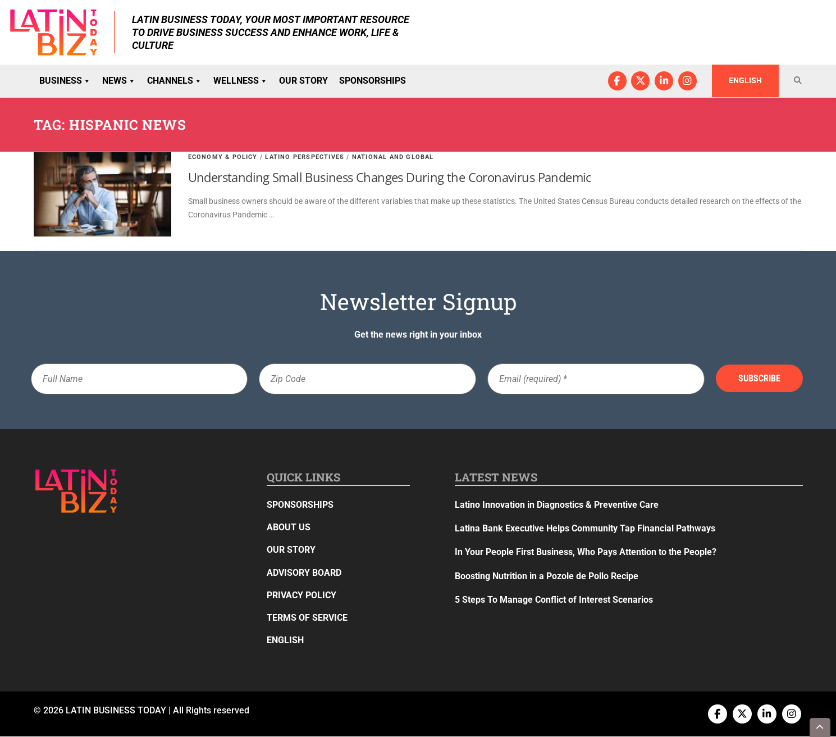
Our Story (303, 80)
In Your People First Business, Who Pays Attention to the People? (585, 552)
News (119, 81)
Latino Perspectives (304, 157)
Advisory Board (304, 572)
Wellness (240, 81)
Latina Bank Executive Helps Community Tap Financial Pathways (585, 529)
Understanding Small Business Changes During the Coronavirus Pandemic (390, 177)
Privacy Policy (301, 595)
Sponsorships (372, 80)
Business (65, 81)
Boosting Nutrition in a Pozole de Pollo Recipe (546, 576)
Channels (174, 81)
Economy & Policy (223, 157)
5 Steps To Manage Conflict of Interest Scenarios (554, 599)
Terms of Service (307, 618)
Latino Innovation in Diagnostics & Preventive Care (557, 505)
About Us (288, 527)
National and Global (393, 157)
